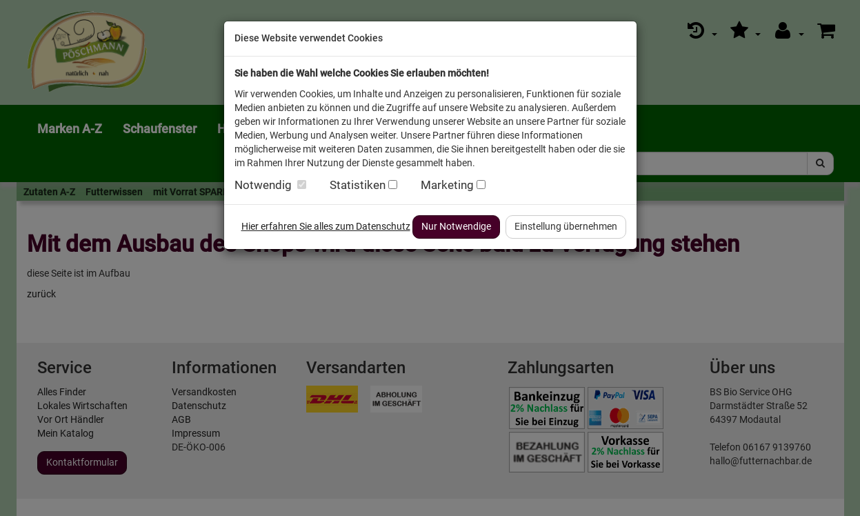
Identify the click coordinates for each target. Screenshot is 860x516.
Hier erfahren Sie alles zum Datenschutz (325, 226)
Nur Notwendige (456, 226)
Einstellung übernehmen (565, 226)
